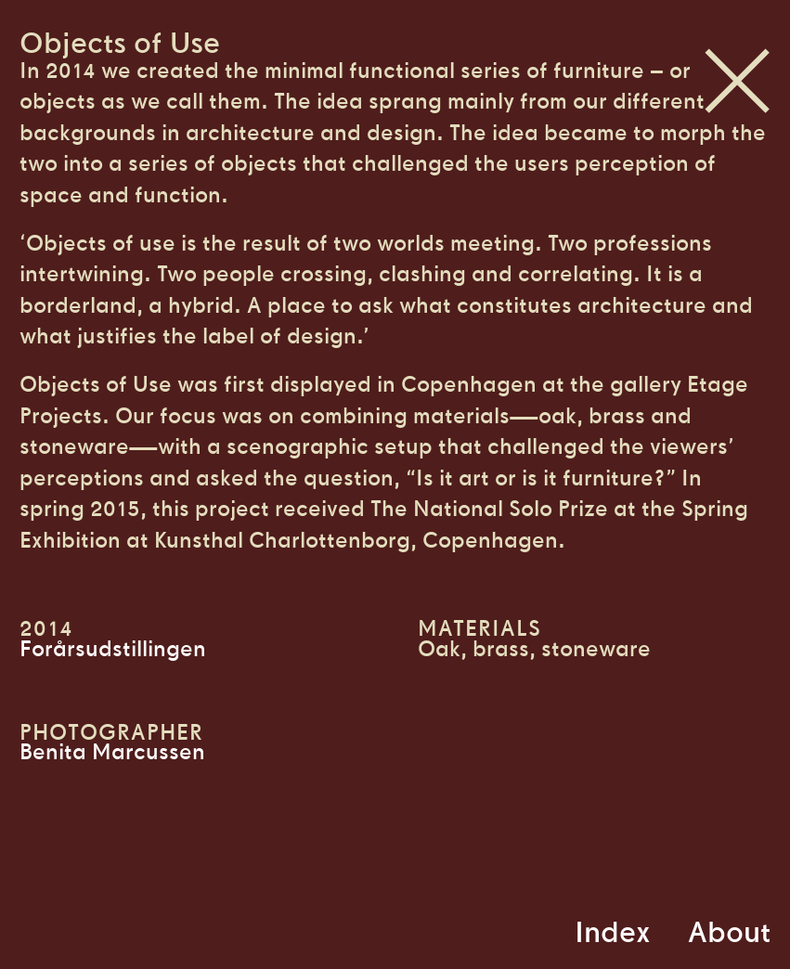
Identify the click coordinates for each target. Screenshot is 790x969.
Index (613, 932)
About (729, 932)
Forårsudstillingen (112, 649)
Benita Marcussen (112, 752)
